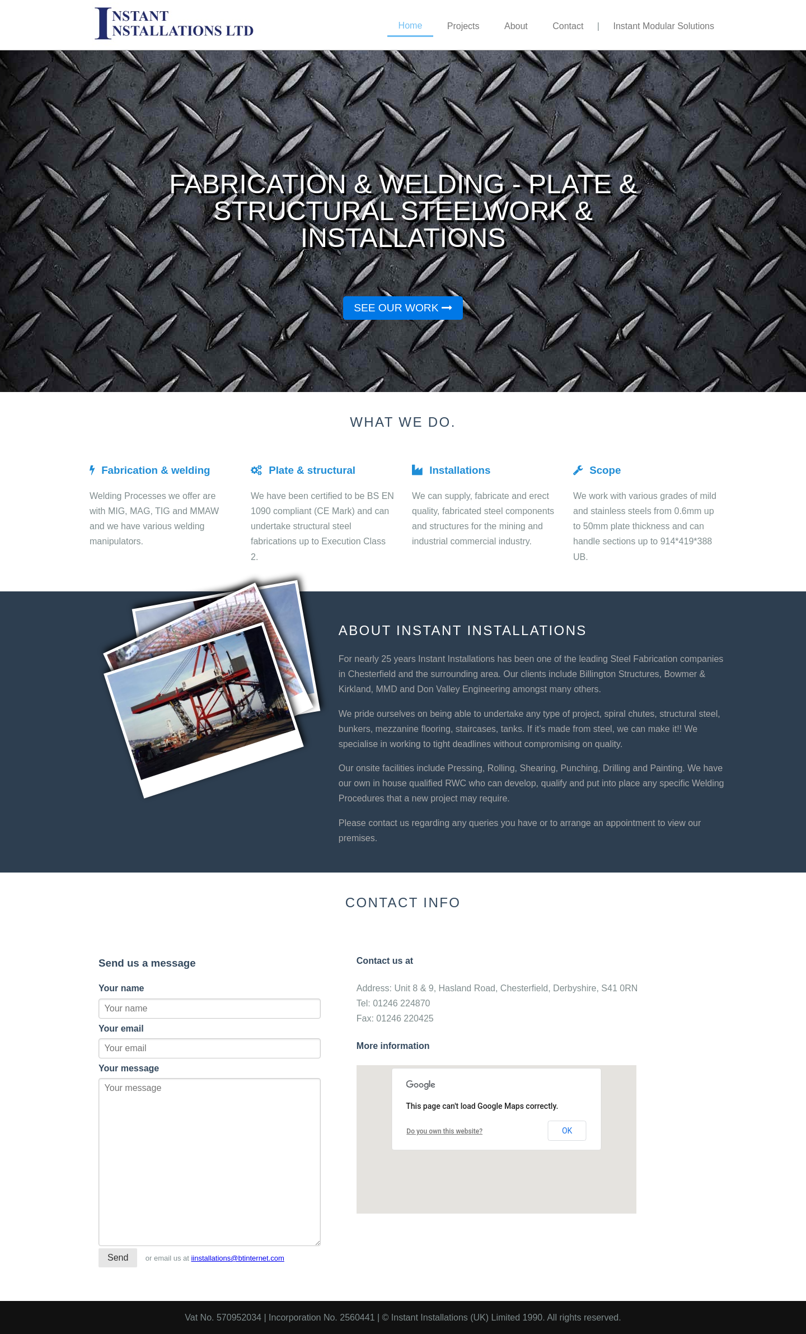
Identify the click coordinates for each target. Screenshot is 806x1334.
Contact (567, 26)
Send (117, 1257)
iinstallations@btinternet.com (237, 1258)
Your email (121, 1028)
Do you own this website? (444, 1131)
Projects (463, 26)
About (516, 26)
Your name (121, 988)
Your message (129, 1068)
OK (567, 1130)
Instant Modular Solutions (663, 26)
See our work (403, 308)
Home (411, 25)
